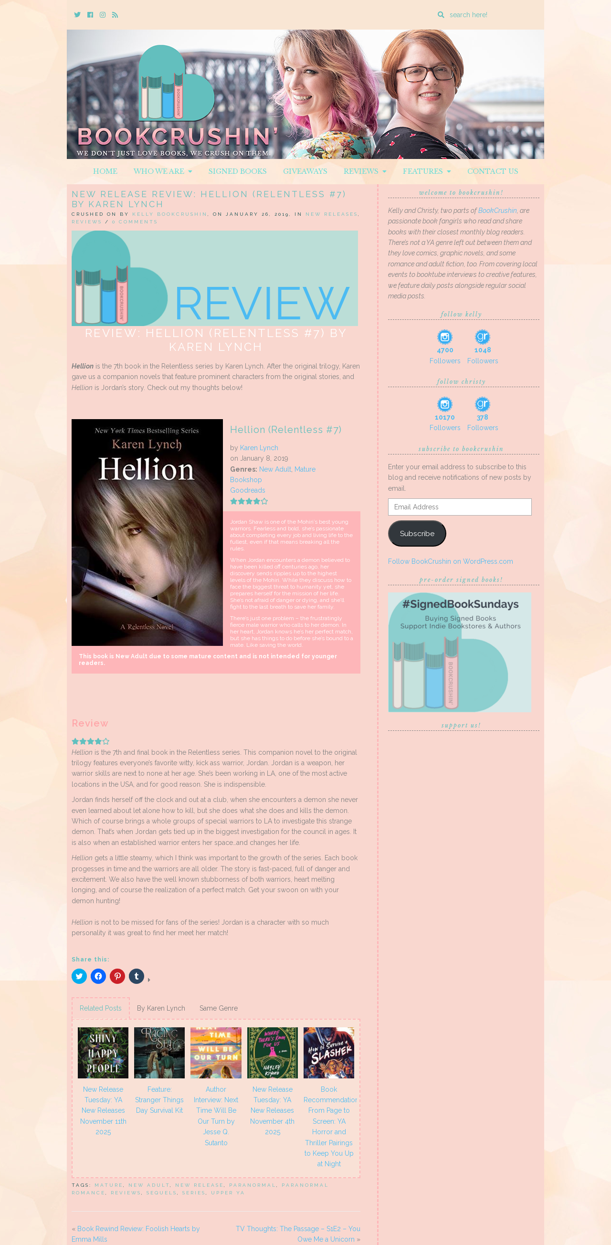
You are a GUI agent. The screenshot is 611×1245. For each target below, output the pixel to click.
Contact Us (492, 171)
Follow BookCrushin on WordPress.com (450, 561)
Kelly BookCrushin (170, 214)
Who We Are (163, 171)
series (194, 1192)
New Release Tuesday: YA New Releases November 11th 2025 (103, 1111)
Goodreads (247, 490)
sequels (162, 1192)
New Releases (332, 214)
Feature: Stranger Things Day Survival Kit (159, 1100)
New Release (199, 1185)
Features (427, 171)
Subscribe (417, 533)
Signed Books (238, 171)
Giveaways (305, 171)
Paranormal (252, 1185)
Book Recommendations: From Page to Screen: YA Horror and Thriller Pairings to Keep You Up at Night (330, 1127)
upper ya (228, 1192)
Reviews (365, 171)
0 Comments (135, 221)
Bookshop (246, 480)
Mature (305, 469)
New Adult (275, 469)
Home (105, 171)
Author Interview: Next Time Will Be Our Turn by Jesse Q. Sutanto (216, 1116)
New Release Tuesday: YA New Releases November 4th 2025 (272, 1111)
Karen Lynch (259, 448)
